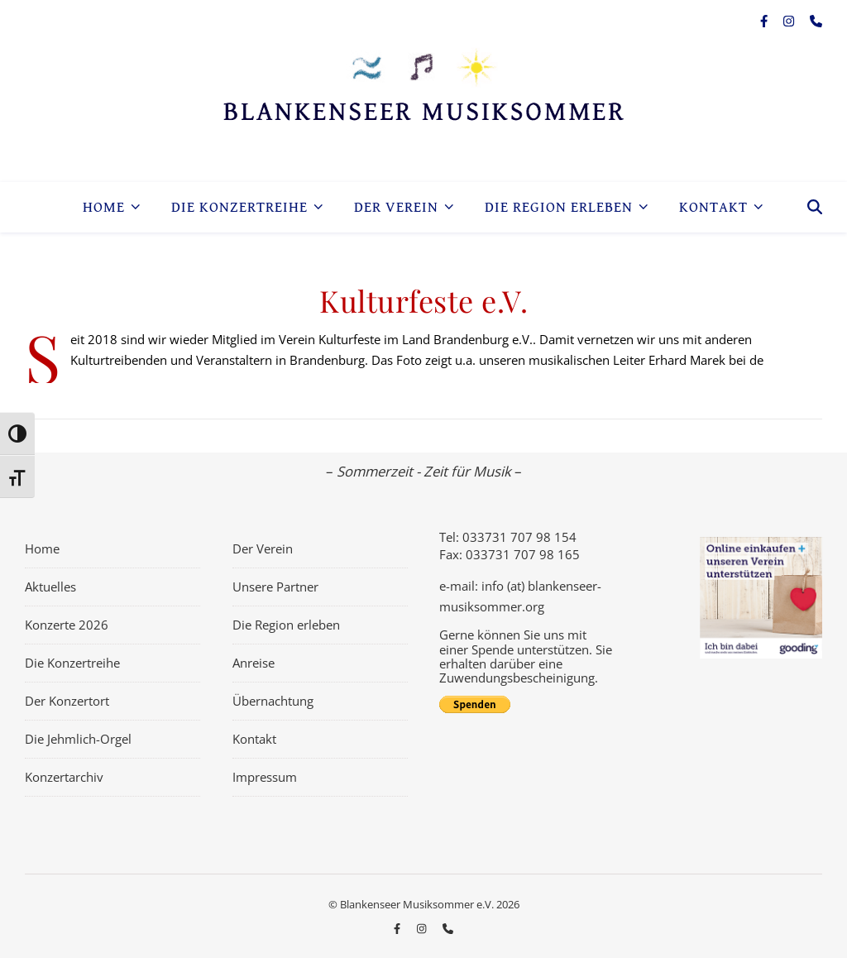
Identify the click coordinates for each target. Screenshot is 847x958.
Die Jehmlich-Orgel (78, 738)
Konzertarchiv (64, 777)
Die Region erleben (559, 207)
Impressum (264, 777)
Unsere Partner (275, 586)
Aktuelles (50, 586)
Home (104, 207)
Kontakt (713, 207)
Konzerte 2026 (66, 624)
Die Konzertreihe (239, 207)
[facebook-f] (765, 20)
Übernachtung (272, 700)
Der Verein (396, 207)
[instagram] (790, 20)
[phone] (816, 20)
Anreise (253, 662)
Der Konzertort (67, 700)
